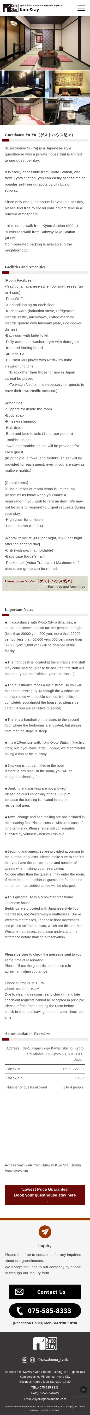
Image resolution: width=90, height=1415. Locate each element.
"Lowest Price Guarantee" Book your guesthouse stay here (45, 1193)
